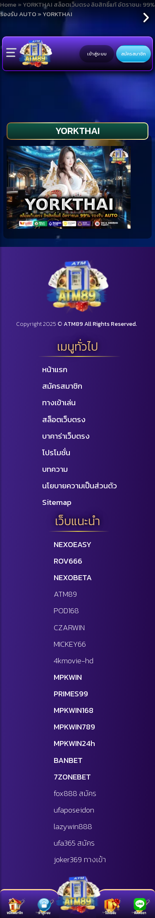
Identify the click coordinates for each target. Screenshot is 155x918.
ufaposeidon (74, 809)
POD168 (66, 610)
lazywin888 (73, 826)
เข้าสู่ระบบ (97, 53)
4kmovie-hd (73, 660)
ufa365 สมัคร (74, 843)
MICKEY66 (70, 644)
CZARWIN (69, 627)
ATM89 (65, 594)
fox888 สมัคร (75, 793)
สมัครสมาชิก (133, 53)
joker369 (80, 859)
